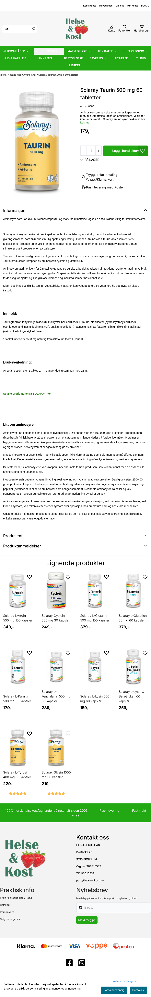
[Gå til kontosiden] (111, 28)
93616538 (88, 873)
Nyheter (121, 58)
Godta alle (138, 990)
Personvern (7, 912)
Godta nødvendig (113, 990)
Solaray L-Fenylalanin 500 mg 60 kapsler (56, 696)
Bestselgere (73, 58)
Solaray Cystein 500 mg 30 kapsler (56, 618)
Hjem (3, 74)
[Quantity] (91, 150)
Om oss (120, 5)
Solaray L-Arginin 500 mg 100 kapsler (17, 618)
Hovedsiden (105, 5)
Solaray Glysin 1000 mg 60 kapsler (56, 774)
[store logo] (76, 29)
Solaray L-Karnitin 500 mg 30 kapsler (17, 698)
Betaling (5, 904)
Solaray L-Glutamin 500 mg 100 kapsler (94, 618)
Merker (74, 65)
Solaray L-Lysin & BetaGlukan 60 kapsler (131, 696)
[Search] (34, 28)
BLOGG (145, 5)
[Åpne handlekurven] (141, 28)
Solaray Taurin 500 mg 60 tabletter (58, 74)
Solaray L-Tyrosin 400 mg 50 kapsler (17, 774)
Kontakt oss (89, 5)
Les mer (85, 122)
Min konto (132, 5)
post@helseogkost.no (90, 880)
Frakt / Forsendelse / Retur (16, 897)
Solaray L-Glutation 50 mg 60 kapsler (133, 618)
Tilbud (141, 58)
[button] (142, 150)
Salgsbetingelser (10, 919)
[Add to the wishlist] (29, 576)
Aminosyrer (30, 74)
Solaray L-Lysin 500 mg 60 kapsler (94, 698)
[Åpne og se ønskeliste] (124, 28)
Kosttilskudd (15, 74)
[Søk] (19, 29)
